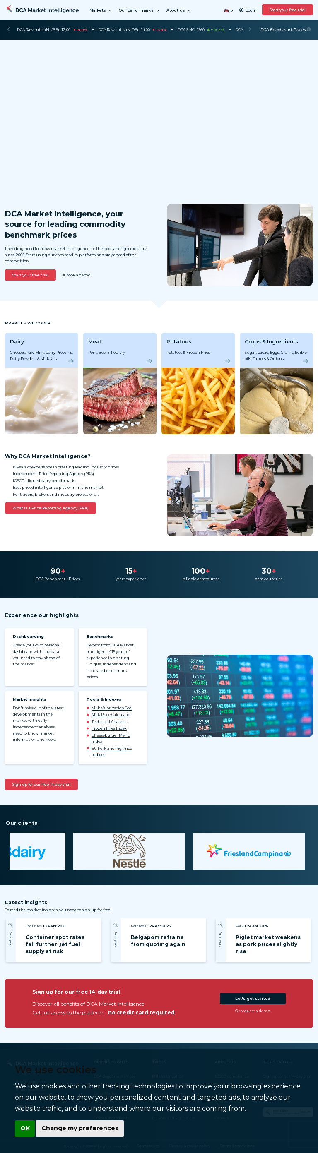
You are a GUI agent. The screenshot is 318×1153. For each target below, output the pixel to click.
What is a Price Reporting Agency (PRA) (50, 508)
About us (178, 10)
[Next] (249, 30)
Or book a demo (75, 275)
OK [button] (24, 1128)
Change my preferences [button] (79, 1128)
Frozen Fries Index (109, 728)
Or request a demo (252, 1011)
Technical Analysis (109, 721)
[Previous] (8, 30)
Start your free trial (288, 9)
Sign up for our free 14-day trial (41, 784)
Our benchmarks (139, 10)
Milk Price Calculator (111, 714)
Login (247, 10)
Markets (100, 10)
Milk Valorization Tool (112, 708)
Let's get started (252, 998)
